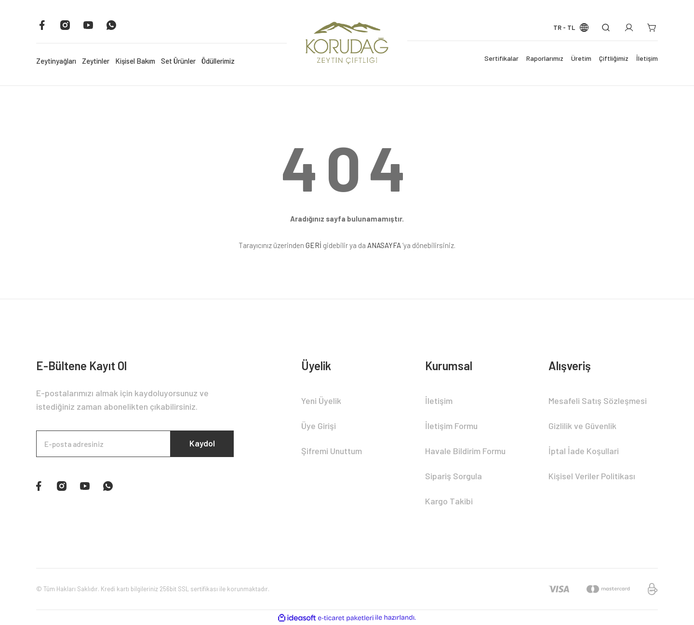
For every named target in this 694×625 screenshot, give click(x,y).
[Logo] (347, 43)
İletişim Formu (451, 425)
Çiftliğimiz (613, 58)
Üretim (581, 58)
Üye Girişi (318, 425)
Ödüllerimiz (218, 60)
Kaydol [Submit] (201, 444)
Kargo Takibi (449, 501)
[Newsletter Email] (135, 444)
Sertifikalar (501, 58)
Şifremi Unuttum (331, 450)
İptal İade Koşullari (583, 450)
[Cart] (652, 27)
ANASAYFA (384, 245)
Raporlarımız (544, 58)
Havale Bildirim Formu (465, 450)
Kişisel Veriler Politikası (591, 476)
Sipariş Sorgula (453, 476)
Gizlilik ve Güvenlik (582, 425)
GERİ (313, 245)
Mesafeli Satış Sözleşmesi (597, 400)
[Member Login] (629, 27)
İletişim (647, 58)
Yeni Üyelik (321, 400)
